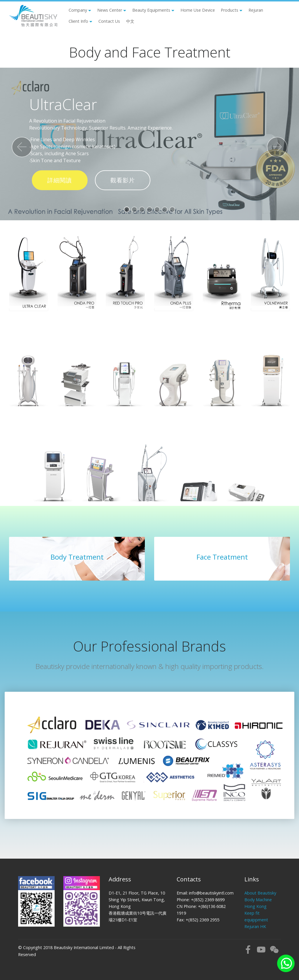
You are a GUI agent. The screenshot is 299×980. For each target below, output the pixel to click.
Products (229, 10)
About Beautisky (260, 893)
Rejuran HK (255, 926)
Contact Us (109, 21)
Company (78, 10)
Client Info (78, 21)
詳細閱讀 (59, 180)
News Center (109, 10)
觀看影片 (122, 180)
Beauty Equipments (151, 10)
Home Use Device (197, 10)
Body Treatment (77, 557)
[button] (22, 147)
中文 (130, 21)
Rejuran (255, 10)
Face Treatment (222, 557)
